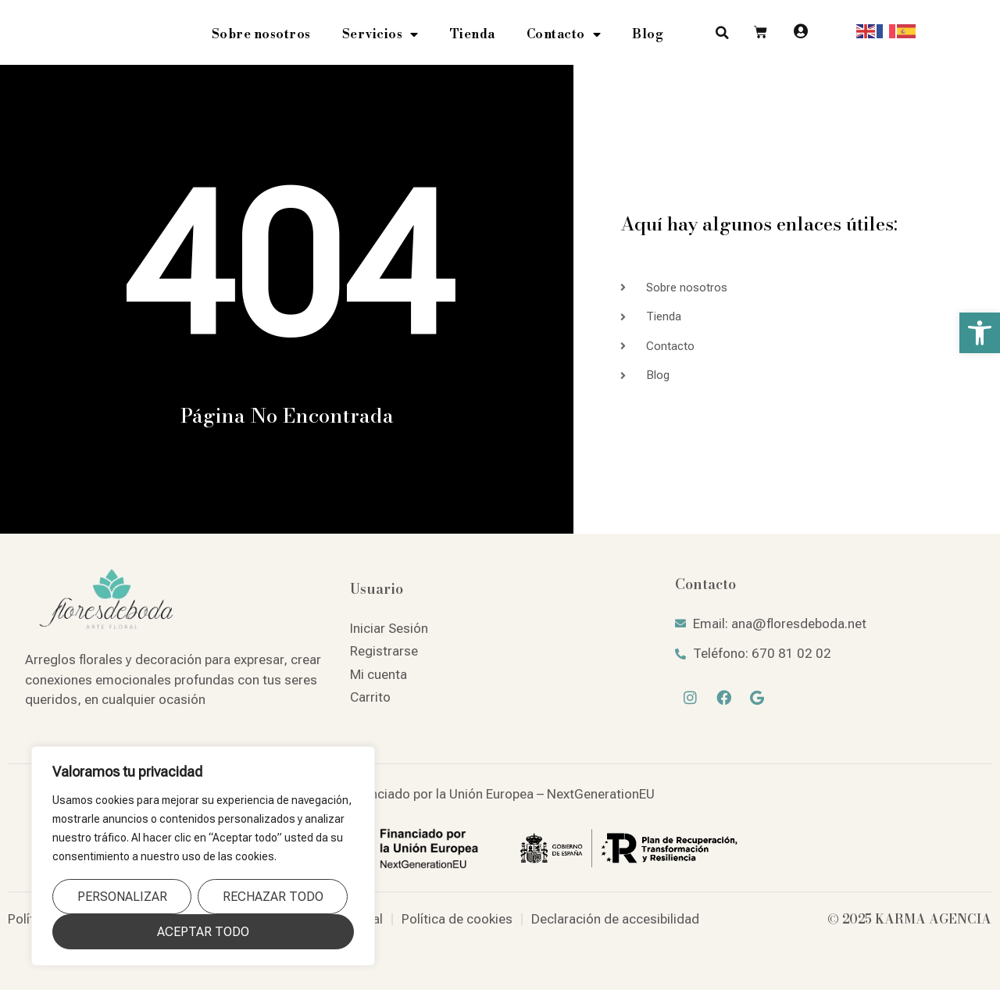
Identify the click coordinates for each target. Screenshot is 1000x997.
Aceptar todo (203, 931)
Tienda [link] (472, 38)
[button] (722, 36)
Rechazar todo (273, 896)
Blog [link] (647, 38)
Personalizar (122, 896)
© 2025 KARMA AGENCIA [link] (909, 926)
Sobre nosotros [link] (261, 38)
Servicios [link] (380, 38)
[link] (979, 333)
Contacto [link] (564, 38)
